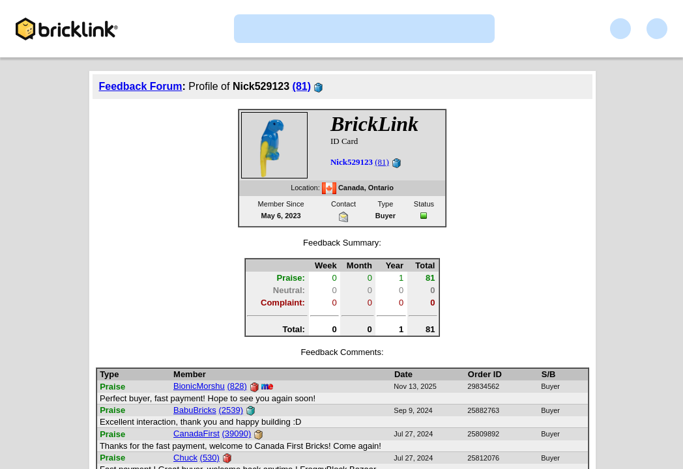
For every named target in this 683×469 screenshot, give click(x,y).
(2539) (230, 410)
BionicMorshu (199, 386)
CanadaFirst (196, 433)
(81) (302, 86)
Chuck (185, 457)
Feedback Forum (140, 86)
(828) (236, 386)
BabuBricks (194, 410)
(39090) (237, 433)
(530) (210, 457)
